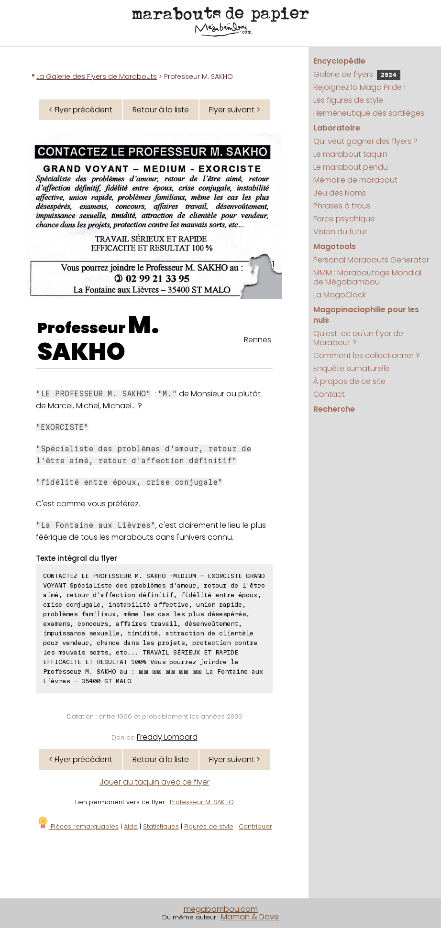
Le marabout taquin (350, 154)
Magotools (334, 246)
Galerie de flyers (356, 74)
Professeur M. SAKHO (202, 802)
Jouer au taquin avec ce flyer (154, 781)
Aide (131, 826)
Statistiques (161, 826)
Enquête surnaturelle (351, 368)
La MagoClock (339, 294)
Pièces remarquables (78, 826)
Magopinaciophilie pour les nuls (366, 315)
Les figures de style (348, 100)
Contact (329, 394)
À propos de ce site (349, 381)
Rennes (257, 339)
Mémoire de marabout (355, 180)
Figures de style (208, 826)
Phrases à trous (342, 205)
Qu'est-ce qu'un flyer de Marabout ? (358, 338)
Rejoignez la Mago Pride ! (359, 87)
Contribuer (255, 826)
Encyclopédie (339, 60)
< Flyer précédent (80, 109)
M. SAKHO (98, 338)
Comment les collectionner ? (366, 355)
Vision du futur (340, 231)
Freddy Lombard (167, 736)
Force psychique (344, 218)
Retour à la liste (160, 109)
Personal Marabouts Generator (371, 259)
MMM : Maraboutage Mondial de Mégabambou (367, 277)
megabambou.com (221, 909)
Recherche (334, 409)
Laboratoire (336, 127)
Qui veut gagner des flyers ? (365, 141)
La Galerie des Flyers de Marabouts (96, 76)
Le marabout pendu (350, 167)
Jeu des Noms (339, 192)
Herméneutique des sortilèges (368, 113)
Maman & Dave (250, 916)
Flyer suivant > (234, 109)
